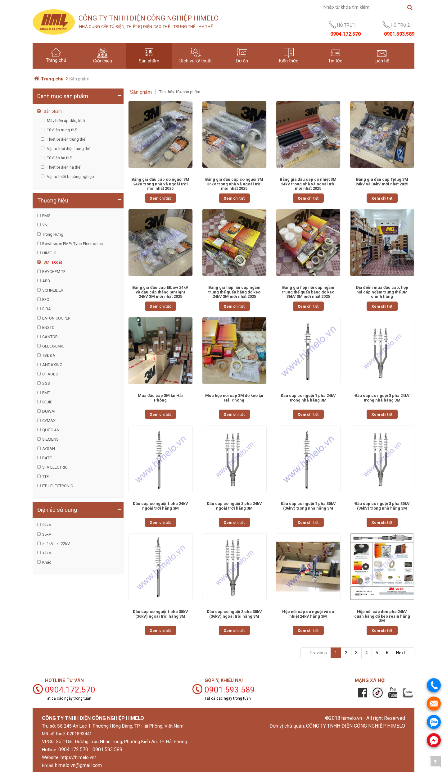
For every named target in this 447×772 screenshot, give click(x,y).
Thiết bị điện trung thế (65, 139)
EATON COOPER (56, 318)
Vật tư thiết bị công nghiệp (70, 176)
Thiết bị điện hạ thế (63, 167)
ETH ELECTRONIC (57, 486)
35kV (46, 534)
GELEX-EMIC (53, 346)
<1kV (46, 553)
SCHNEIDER (52, 290)
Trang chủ (52, 79)
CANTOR (50, 336)
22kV (46, 525)
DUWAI (48, 411)
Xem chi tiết (160, 198)
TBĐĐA (48, 355)
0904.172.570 (73, 749)
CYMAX (49, 420)
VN (44, 225)
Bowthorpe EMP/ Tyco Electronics (72, 243)
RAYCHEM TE (53, 271)
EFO (45, 299)
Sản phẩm (52, 111)
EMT (46, 392)
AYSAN (48, 448)
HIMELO (49, 253)
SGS (46, 383)
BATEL (48, 458)
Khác (46, 562)
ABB (46, 281)
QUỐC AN (51, 430)
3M (52, 262)
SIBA (46, 309)
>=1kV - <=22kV (56, 543)
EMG (46, 215)
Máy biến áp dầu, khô (65, 120)
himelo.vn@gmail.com (78, 765)
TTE (45, 476)
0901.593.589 (107, 749)
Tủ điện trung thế (61, 130)
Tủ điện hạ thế (59, 158)
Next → (403, 652)
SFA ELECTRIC (54, 467)
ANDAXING (52, 364)
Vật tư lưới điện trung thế (68, 148)
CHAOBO (50, 374)
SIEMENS (50, 439)
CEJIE (47, 402)
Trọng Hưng (52, 234)
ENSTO (48, 327)
